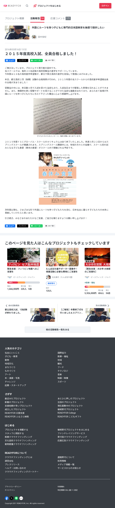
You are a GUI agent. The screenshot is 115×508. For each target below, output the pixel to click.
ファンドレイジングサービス (71, 433)
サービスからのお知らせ (69, 468)
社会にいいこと (12, 353)
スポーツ (62, 382)
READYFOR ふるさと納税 (17, 416)
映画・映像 (63, 378)
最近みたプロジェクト (15, 398)
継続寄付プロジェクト (68, 409)
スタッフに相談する (14, 433)
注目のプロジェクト (67, 402)
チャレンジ (10, 382)
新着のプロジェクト (14, 402)
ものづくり (10, 371)
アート (8, 374)
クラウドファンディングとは (18, 457)
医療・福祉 (63, 356)
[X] (11, 498)
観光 (60, 363)
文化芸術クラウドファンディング (20, 440)
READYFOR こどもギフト (69, 416)
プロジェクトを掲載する (16, 430)
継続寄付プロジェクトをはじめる (73, 430)
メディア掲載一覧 (66, 464)
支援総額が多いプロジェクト (18, 406)
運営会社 (9, 461)
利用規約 (61, 487)
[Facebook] (6, 498)
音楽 (60, 374)
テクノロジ (63, 371)
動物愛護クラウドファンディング (20, 444)
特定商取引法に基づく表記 (68, 490)
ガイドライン (10, 490)
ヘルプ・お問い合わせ (15, 468)
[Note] (21, 498)
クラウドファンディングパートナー (22, 472)
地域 (60, 360)
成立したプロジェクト (15, 409)
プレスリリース (12, 464)
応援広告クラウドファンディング (73, 440)
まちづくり (10, 367)
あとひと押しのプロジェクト (71, 398)
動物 (7, 360)
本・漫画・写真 (12, 378)
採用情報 (62, 461)
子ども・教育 (11, 356)
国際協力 (62, 353)
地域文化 (9, 363)
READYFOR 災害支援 (14, 413)
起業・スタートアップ (15, 385)
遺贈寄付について (66, 457)
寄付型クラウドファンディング (72, 437)
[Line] (16, 498)
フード (61, 367)
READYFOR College (67, 413)
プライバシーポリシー (13, 487)
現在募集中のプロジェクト (70, 406)
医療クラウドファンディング (18, 437)
